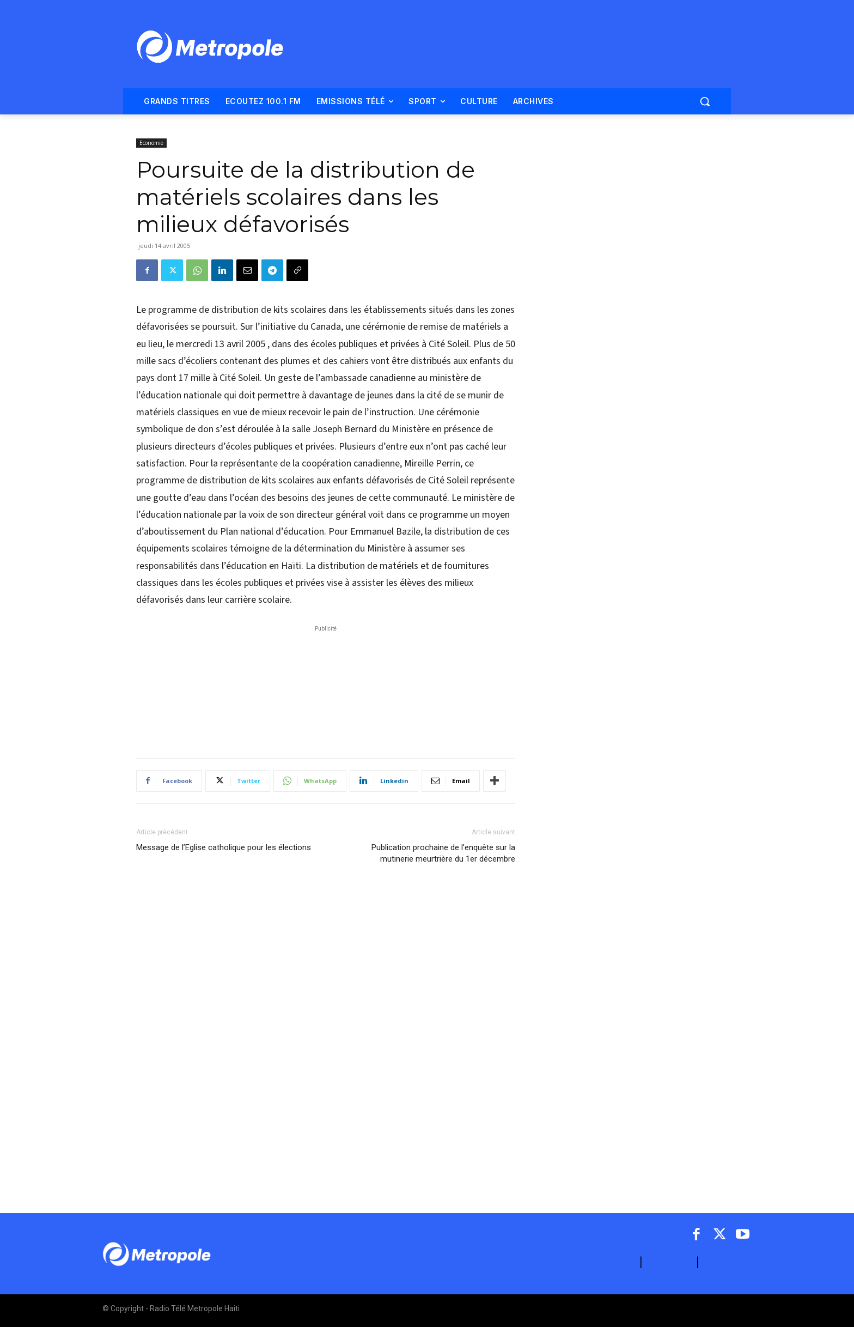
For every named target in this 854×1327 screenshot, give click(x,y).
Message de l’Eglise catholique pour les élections (223, 847)
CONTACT (669, 1262)
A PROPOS (612, 1262)
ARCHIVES (727, 1262)
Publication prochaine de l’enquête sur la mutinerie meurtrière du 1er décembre (443, 853)
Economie (151, 143)
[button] (705, 101)
